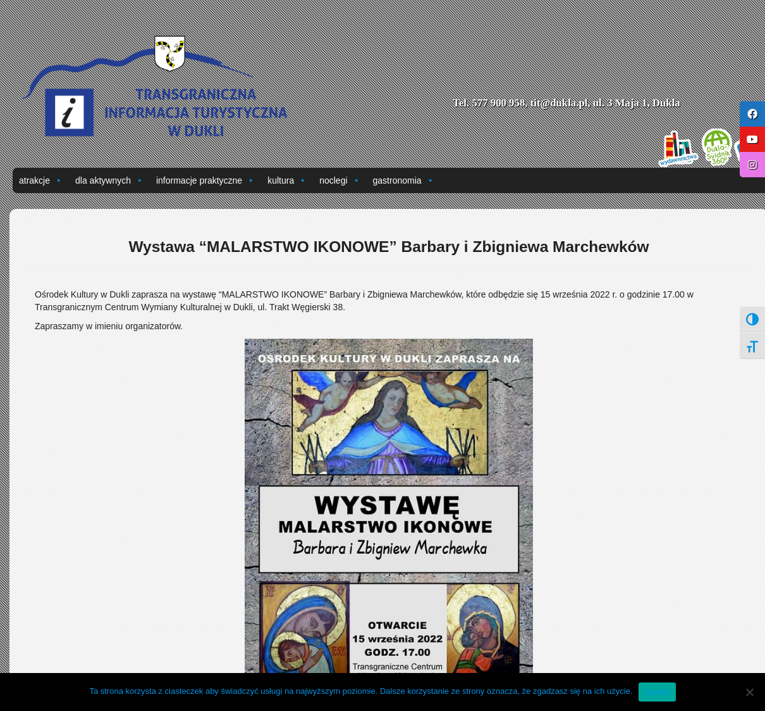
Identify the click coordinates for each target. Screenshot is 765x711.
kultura (287, 180)
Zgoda (657, 691)
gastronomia (403, 180)
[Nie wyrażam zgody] (749, 692)
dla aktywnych (109, 180)
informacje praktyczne (205, 180)
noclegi (339, 180)
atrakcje (41, 180)
